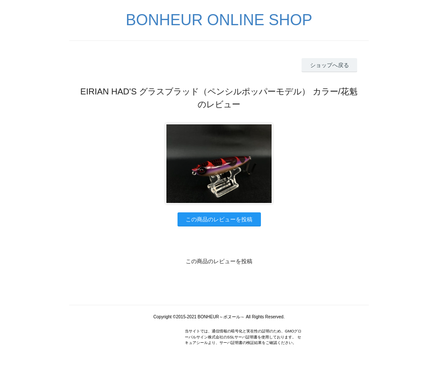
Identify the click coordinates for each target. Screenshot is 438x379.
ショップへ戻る (329, 65)
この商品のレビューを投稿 (219, 219)
